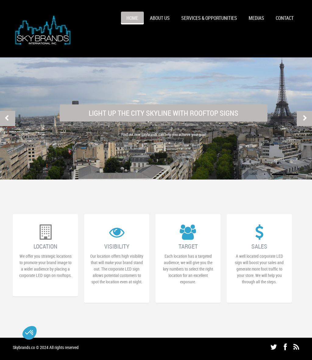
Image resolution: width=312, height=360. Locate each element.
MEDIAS (256, 18)
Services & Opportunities (209, 18)
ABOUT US (160, 18)
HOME (132, 18)
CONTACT (285, 18)
